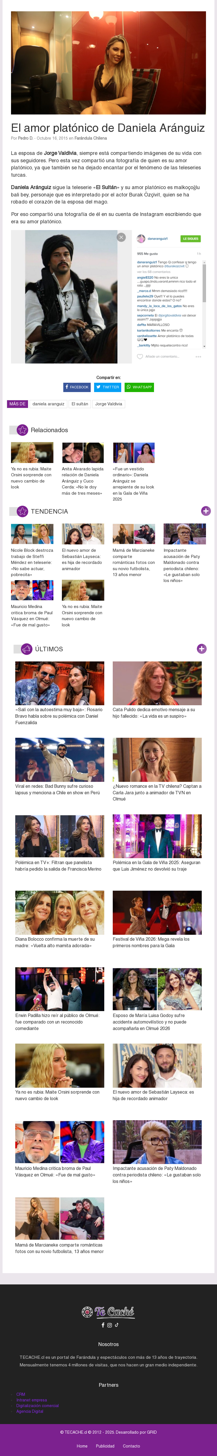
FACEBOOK (77, 387)
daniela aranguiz (48, 403)
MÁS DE (17, 403)
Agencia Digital (29, 1411)
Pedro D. (25, 138)
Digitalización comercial (37, 1405)
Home (82, 1446)
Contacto (131, 1446)
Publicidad (105, 1446)
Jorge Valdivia (108, 403)
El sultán (79, 403)
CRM (20, 1394)
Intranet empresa (31, 1400)
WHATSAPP (139, 387)
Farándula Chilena (91, 138)
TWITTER (107, 387)
